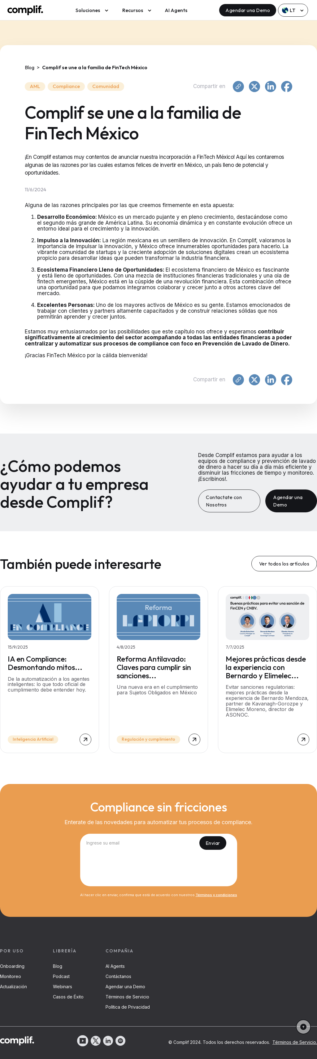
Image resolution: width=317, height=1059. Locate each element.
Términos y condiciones (216, 895)
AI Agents (176, 10)
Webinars (62, 986)
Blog (57, 966)
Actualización (13, 986)
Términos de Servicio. (294, 1042)
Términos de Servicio (127, 996)
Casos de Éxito (68, 996)
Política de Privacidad (128, 1007)
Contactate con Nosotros (224, 501)
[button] (90, 10)
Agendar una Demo (247, 10)
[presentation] (158, 869)
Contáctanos (118, 976)
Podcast (61, 976)
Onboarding (12, 966)
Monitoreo (10, 976)
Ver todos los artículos (284, 564)
